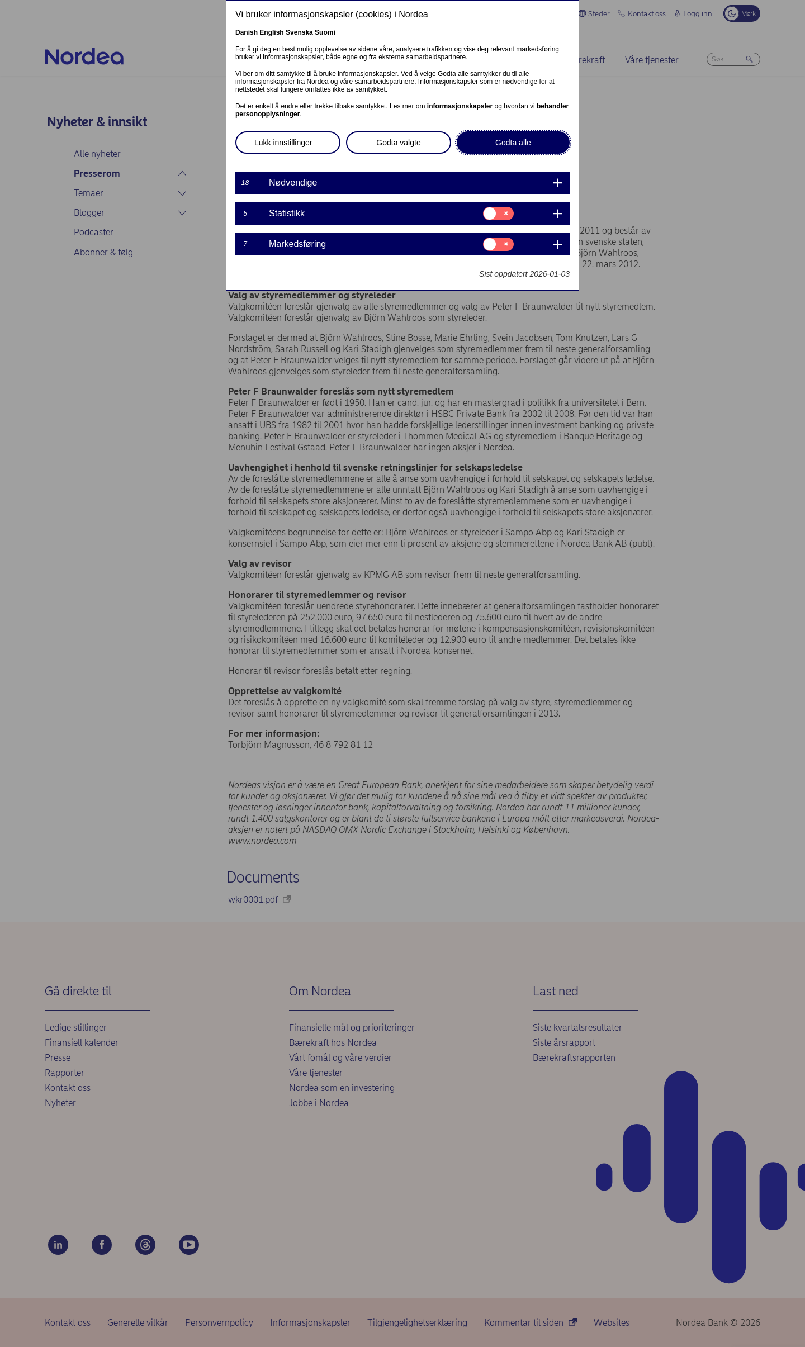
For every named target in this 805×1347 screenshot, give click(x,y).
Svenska (299, 32)
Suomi (325, 32)
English (271, 32)
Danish (246, 32)
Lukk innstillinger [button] (283, 142)
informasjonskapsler (460, 106)
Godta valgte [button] (398, 142)
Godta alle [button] (513, 142)
